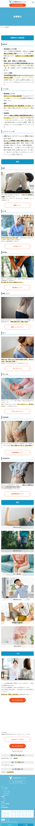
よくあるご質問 (6, 791)
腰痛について (17, 205)
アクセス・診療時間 (5, 803)
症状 (4, 800)
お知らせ (3, 805)
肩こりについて (17, 368)
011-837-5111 (17, 5)
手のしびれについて (17, 411)
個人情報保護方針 (4, 807)
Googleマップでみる (17, 739)
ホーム (2, 27)
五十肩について (17, 246)
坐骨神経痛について (17, 452)
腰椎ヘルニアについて (17, 327)
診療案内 (3, 796)
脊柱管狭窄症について (17, 494)
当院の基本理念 (6, 793)
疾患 (4, 798)
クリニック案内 (4, 787)
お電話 (25, 824)
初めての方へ (6, 789)
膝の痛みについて (17, 287)
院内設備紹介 (6, 795)
